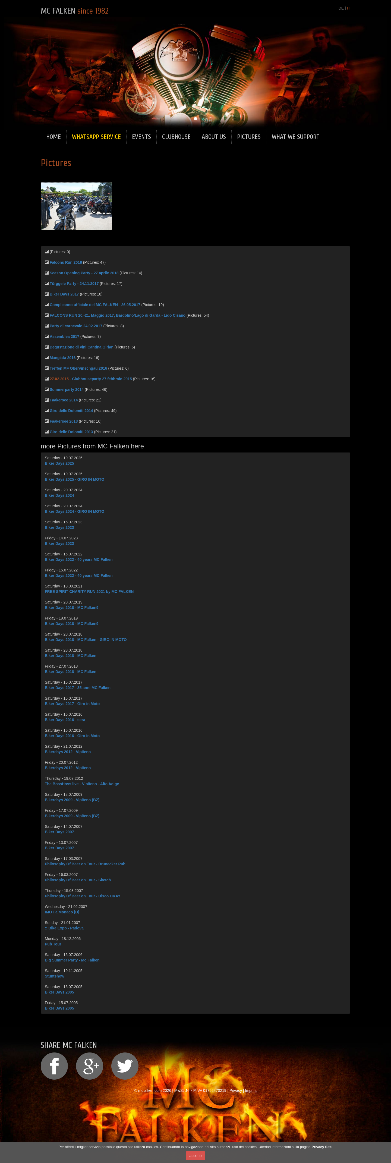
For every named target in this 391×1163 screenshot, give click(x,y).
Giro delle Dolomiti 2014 (71, 410)
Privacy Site (321, 1147)
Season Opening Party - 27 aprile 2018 (84, 273)
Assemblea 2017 (64, 336)
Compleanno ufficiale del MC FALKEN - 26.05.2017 (95, 305)
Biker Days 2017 (64, 294)
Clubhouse (176, 136)
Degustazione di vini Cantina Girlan (81, 347)
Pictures (249, 136)
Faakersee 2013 (64, 421)
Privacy (235, 1090)
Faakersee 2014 (64, 400)
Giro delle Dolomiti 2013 (71, 432)
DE (341, 8)
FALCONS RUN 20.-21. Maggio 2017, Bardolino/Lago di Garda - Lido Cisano (117, 315)
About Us (214, 136)
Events (141, 136)
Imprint (251, 1090)
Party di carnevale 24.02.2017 (76, 326)
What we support (296, 136)
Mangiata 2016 (63, 358)
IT (348, 8)
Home (53, 136)
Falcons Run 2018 (66, 262)
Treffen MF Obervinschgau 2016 (78, 368)
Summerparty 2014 (67, 389)
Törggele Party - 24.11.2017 (74, 283)
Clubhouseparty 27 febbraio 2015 (102, 379)
